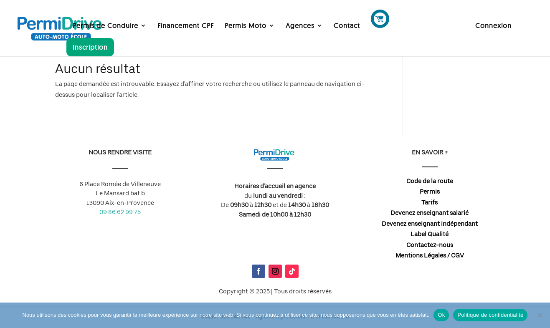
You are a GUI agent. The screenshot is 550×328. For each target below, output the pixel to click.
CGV (457, 255)
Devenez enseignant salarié (429, 213)
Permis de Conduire (105, 26)
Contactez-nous (429, 245)
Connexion (493, 26)
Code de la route (429, 181)
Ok (441, 315)
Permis (430, 191)
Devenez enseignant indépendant (430, 223)
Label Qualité (430, 234)
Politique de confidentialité (490, 315)
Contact (347, 26)
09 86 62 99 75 (120, 212)
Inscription (90, 47)
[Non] (539, 315)
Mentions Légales (420, 255)
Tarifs (429, 202)
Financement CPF (185, 26)
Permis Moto (245, 26)
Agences (300, 26)
